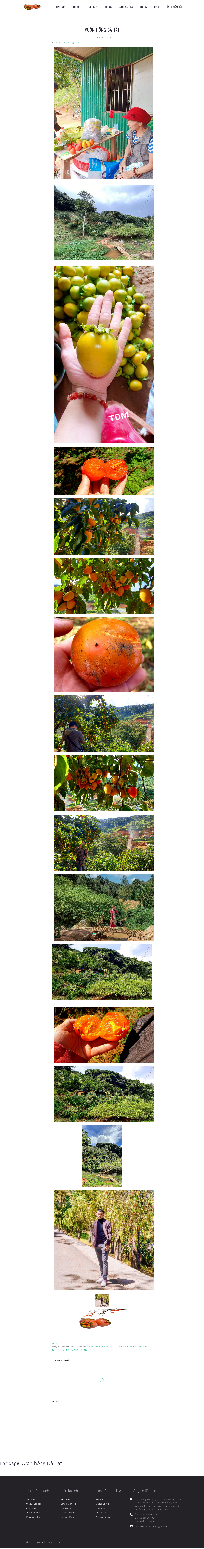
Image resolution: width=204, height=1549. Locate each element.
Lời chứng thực (126, 6)
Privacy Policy (33, 1517)
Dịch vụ (76, 6)
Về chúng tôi (92, 6)
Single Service (34, 1504)
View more (144, 1360)
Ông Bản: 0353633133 (146, 1515)
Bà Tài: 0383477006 (145, 1518)
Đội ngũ (108, 6)
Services (30, 1499)
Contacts (31, 1508)
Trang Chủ (61, 6)
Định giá (144, 6)
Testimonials (33, 1513)
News (55, 1343)
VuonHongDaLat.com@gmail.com (153, 1526)
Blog (156, 6)
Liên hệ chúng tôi (174, 6)
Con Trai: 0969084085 (147, 1521)
